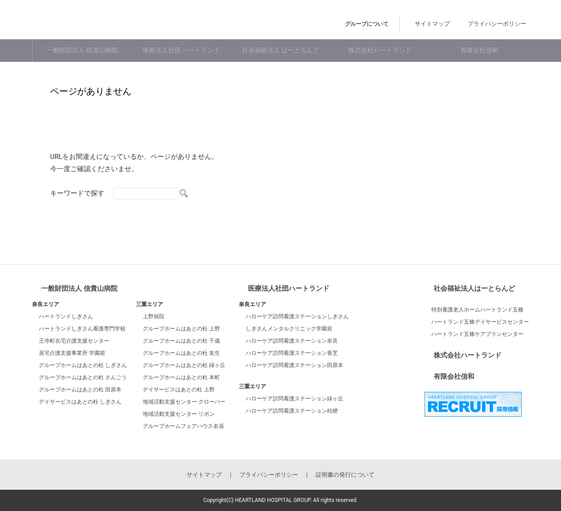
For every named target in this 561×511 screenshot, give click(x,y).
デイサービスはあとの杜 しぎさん (80, 402)
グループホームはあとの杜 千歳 (181, 341)
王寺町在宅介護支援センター (74, 341)
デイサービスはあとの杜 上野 (179, 389)
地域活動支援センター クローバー (184, 402)
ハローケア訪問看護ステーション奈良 (292, 341)
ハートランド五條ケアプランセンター (477, 334)
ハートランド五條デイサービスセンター (480, 322)
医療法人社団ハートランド (288, 288)
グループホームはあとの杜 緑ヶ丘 (184, 365)
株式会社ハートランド (379, 51)
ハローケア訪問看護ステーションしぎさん (297, 316)
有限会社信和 (479, 51)
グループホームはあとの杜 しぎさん (83, 365)
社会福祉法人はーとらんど (474, 288)
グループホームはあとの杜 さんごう (83, 377)
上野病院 (153, 316)
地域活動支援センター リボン (179, 414)
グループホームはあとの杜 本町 (181, 377)
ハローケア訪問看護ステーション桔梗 (292, 411)
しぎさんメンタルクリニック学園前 (289, 328)
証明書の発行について (345, 474)
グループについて (390, 24)
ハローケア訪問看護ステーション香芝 (292, 353)
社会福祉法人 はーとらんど (280, 51)
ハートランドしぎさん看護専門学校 (82, 328)
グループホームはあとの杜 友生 (181, 353)
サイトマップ (446, 24)
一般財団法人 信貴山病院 (82, 51)
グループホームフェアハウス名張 (183, 426)
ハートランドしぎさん (66, 316)
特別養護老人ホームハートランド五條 (477, 310)
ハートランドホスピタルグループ (121, 22)
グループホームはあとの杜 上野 (181, 328)
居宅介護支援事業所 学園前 (72, 353)
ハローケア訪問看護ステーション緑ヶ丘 (294, 398)
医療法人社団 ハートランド (181, 51)
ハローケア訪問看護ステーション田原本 (294, 365)
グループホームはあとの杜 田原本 (80, 389)
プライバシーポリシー (502, 24)
